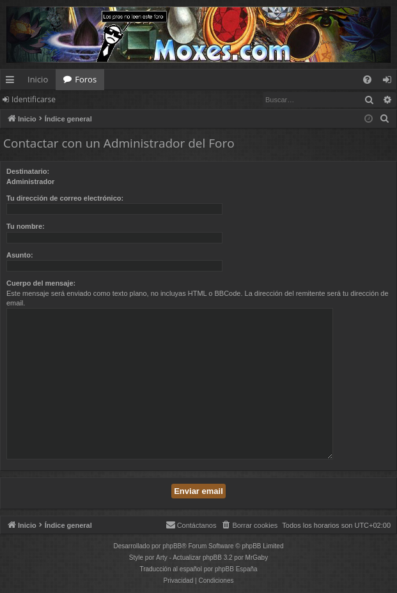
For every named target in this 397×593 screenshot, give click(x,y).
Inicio (37, 79)
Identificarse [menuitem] (390, 81)
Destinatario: (27, 171)
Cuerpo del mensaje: (40, 283)
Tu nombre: (25, 226)
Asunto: (19, 255)
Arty (161, 557)
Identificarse (34, 99)
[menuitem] (367, 79)
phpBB (172, 546)
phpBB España (236, 569)
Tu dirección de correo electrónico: (64, 198)
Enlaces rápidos (12, 81)
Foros (86, 79)
